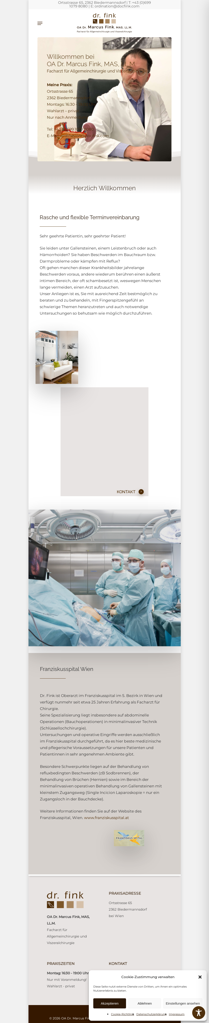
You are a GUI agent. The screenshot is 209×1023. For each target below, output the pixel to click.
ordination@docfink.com (117, 6)
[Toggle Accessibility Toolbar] (199, 1013)
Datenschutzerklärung (151, 1014)
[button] (200, 977)
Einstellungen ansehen (183, 1003)
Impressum (177, 1014)
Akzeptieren (109, 1003)
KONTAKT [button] (130, 491)
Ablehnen (144, 1003)
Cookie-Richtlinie (122, 1014)
